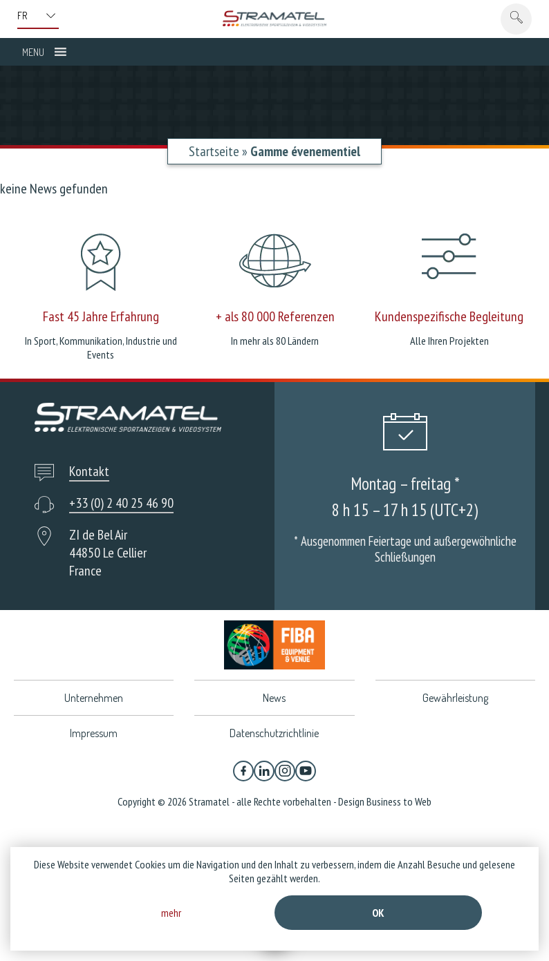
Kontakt (89, 471)
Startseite (214, 151)
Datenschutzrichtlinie (274, 733)
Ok (378, 913)
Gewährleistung (455, 698)
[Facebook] (243, 771)
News (274, 698)
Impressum (94, 733)
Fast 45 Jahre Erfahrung (101, 316)
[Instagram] (284, 771)
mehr (171, 913)
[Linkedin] (264, 771)
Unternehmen (93, 698)
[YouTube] (305, 771)
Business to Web (398, 801)
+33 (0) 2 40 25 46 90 (121, 503)
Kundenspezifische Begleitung (449, 316)
